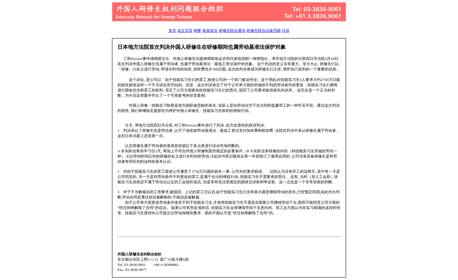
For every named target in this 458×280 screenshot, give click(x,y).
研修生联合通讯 (232, 30)
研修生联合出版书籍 (264, 30)
